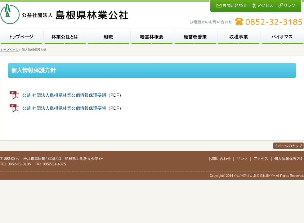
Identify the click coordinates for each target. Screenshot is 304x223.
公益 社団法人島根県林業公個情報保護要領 (64, 108)
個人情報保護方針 (289, 158)
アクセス (260, 158)
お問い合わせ (219, 158)
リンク (242, 158)
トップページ (9, 49)
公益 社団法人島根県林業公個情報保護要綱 (64, 95)
